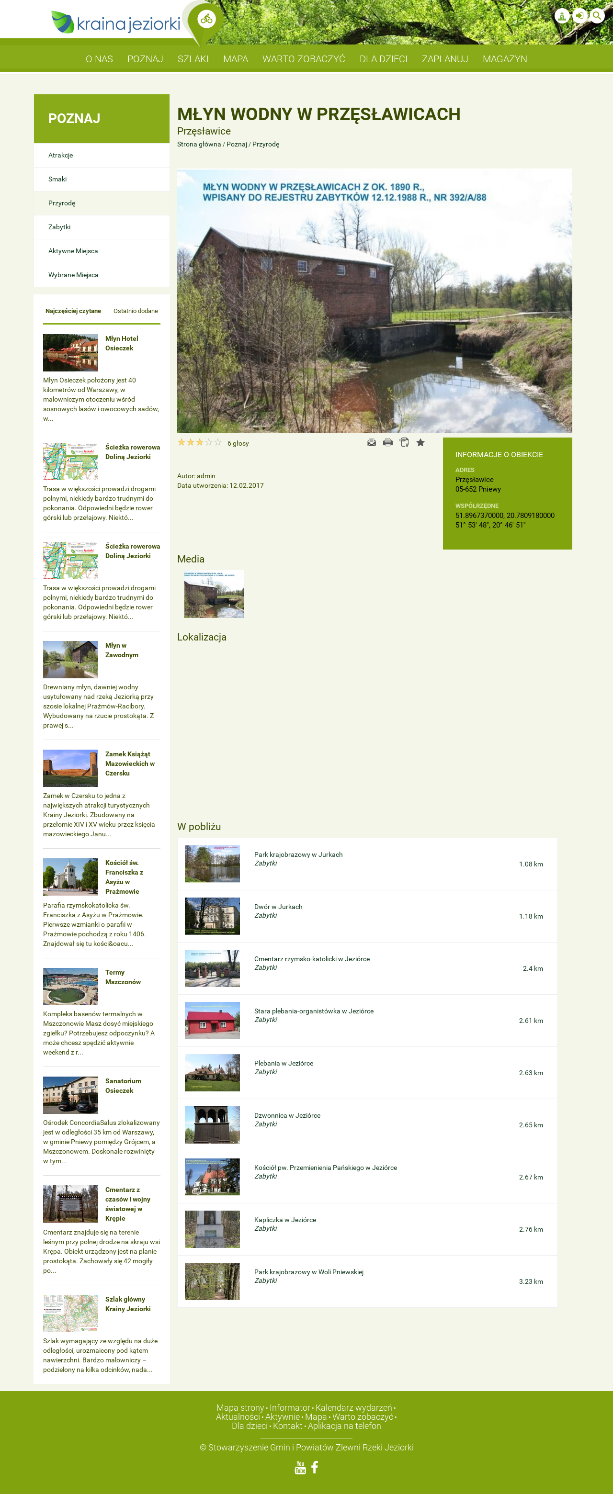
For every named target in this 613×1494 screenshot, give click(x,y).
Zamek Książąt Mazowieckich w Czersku (130, 763)
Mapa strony (240, 1408)
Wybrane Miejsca (73, 275)
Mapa (316, 1417)
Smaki (57, 179)
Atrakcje (60, 155)
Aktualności (238, 1417)
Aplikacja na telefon (344, 1426)
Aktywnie (282, 1417)
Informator (290, 1408)
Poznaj (237, 144)
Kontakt (288, 1426)
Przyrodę (61, 203)
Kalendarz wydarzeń (354, 1408)
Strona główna (200, 144)
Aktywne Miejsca (73, 251)
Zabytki (59, 227)
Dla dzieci (250, 1426)
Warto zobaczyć (362, 1417)
